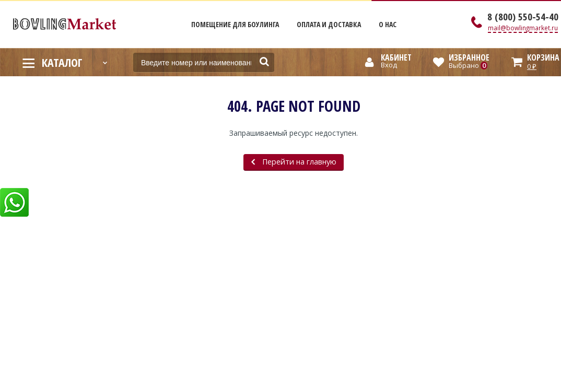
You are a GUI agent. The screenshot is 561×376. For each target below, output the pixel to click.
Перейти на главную (293, 162)
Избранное (469, 57)
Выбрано (468, 65)
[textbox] (203, 63)
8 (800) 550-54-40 (522, 17)
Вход (389, 64)
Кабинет (396, 57)
